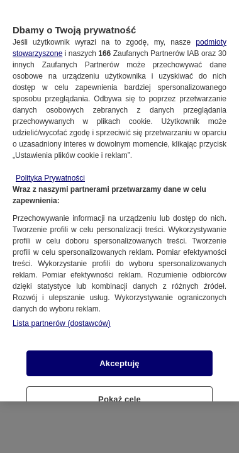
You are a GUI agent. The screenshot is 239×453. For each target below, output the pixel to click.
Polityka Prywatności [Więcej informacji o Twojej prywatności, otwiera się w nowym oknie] (50, 170)
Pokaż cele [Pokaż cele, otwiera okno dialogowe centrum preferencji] (119, 392)
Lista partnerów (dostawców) (62, 315)
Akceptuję (119, 356)
